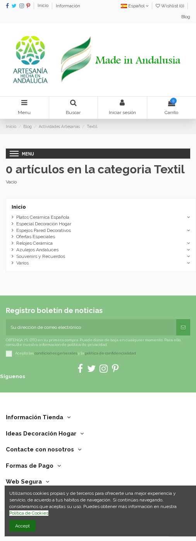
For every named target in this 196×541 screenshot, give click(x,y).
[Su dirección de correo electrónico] (91, 327)
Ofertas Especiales (35, 236)
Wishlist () (170, 6)
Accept (22, 526)
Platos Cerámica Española (42, 217)
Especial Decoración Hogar (43, 223)
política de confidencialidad (110, 353)
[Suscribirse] (183, 327)
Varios (22, 263)
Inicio (44, 6)
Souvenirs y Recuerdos (40, 256)
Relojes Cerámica (34, 243)
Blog (185, 16)
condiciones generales (55, 353)
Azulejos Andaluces (37, 249)
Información (68, 6)
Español (134, 6)
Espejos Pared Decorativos (43, 230)
